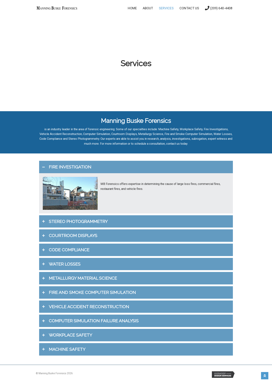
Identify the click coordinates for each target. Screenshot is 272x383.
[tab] (136, 167)
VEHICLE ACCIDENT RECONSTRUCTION (89, 306)
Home (132, 8)
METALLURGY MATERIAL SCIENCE (83, 278)
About (148, 8)
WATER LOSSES (64, 264)
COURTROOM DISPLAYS (73, 235)
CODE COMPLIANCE (69, 249)
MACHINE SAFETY (67, 349)
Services (166, 8)
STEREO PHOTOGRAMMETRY (78, 221)
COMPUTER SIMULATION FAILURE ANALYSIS (94, 320)
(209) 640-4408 (218, 8)
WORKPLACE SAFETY (70, 335)
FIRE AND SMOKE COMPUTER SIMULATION (92, 292)
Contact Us (189, 8)
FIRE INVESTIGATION (70, 166)
